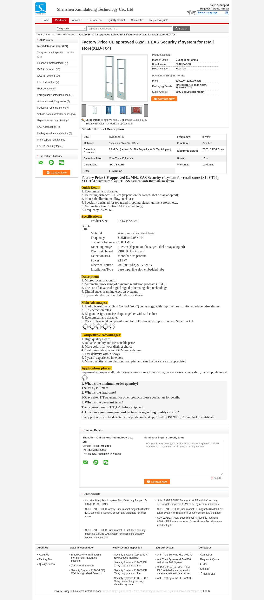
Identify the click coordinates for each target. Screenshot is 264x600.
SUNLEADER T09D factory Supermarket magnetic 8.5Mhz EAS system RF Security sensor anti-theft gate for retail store (117, 513)
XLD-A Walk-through (82, 565)
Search (183, 28)
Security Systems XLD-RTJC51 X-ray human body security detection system (131, 581)
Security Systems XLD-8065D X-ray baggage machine (130, 572)
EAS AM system (46, 69)
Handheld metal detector (50, 63)
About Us (77, 20)
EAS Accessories (46, 126)
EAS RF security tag (48, 146)
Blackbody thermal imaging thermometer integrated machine (86, 557)
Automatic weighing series (51, 101)
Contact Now (166, 98)
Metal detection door (66, 34)
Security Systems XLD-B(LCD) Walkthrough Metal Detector (88, 572)
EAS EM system (46, 82)
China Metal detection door (86, 591)
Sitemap (204, 568)
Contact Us (137, 20)
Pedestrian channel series (51, 107)
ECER (206, 591)
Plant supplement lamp (49, 139)
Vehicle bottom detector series (54, 114)
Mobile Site (207, 573)
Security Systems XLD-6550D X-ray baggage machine (130, 564)
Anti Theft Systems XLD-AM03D (174, 554)
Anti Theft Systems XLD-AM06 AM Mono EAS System (174, 561)
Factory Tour (95, 20)
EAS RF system (46, 75)
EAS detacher (45, 88)
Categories (63, 28)
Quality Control (116, 20)
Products (60, 20)
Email (225, 8)
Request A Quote (210, 8)
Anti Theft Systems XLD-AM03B (174, 578)
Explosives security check (51, 120)
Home (45, 20)
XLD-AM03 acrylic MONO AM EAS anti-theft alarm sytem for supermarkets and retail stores (173, 570)
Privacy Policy (62, 591)
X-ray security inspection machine (55, 52)
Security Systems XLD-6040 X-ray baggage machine (131, 556)
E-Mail (203, 564)
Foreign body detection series (53, 95)
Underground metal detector (52, 133)
